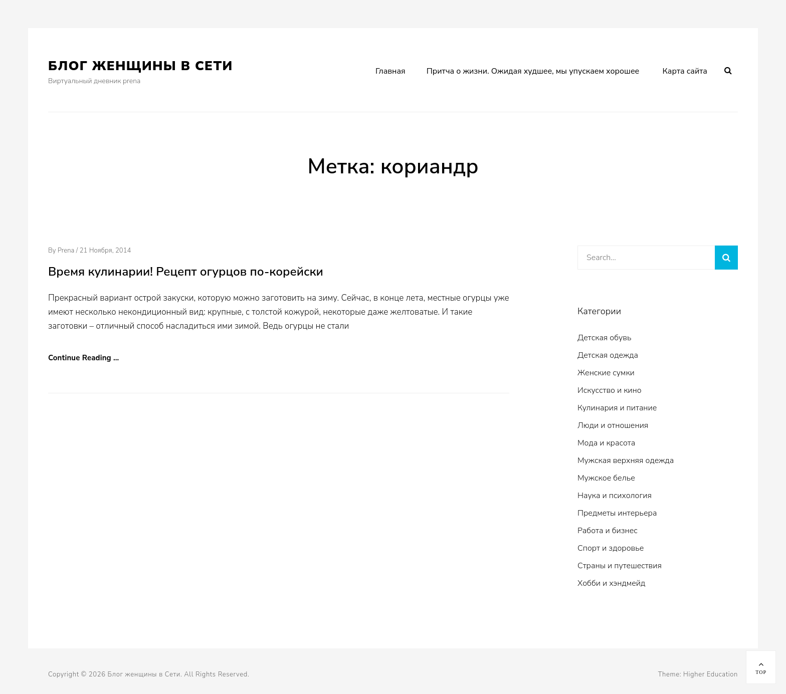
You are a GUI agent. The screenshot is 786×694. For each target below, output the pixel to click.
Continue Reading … (83, 358)
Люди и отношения (612, 425)
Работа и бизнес (607, 530)
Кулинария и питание (617, 407)
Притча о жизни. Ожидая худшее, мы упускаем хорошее (533, 71)
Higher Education (710, 674)
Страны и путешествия (619, 565)
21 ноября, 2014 (105, 250)
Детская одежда (607, 355)
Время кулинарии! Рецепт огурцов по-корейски (185, 272)
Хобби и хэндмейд (611, 583)
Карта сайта (685, 71)
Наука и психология (614, 495)
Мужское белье (606, 478)
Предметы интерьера (617, 513)
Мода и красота (606, 442)
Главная (390, 71)
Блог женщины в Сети (140, 66)
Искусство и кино (609, 390)
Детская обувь (604, 337)
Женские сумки (606, 372)
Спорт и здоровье (610, 548)
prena (66, 250)
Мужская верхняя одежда (625, 460)
